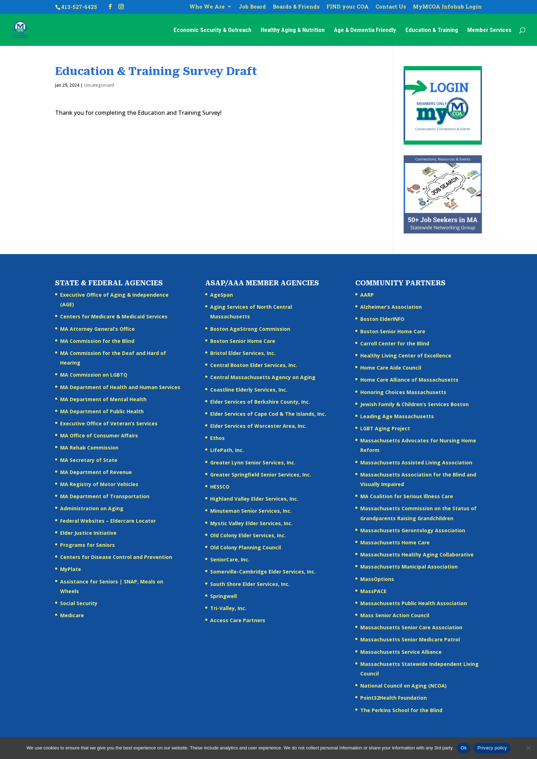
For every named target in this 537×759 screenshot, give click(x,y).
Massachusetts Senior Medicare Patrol (410, 639)
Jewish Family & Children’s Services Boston (414, 404)
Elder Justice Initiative (88, 532)
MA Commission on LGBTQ (93, 374)
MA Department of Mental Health (103, 399)
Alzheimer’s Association (391, 306)
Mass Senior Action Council (394, 615)
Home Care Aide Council (390, 367)
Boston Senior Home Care (242, 341)
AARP (367, 294)
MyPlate (70, 569)
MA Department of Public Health (102, 411)
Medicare (72, 615)
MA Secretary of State (88, 460)
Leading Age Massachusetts (397, 416)
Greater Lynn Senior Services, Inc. (253, 462)
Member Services (489, 30)
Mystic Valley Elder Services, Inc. (251, 523)
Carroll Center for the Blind (394, 343)
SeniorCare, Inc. (230, 559)
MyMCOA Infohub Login (447, 7)
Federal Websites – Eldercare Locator (108, 520)
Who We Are (207, 7)
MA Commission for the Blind (97, 341)
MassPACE (373, 591)
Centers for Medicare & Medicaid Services (114, 316)
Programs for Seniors (87, 545)
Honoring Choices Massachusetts (403, 392)
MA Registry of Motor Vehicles (99, 484)
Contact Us (391, 7)
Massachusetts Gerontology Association (412, 530)
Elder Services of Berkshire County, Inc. (260, 401)
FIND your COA (347, 7)
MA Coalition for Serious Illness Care (406, 496)
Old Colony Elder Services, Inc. (248, 535)
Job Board (252, 7)
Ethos (217, 438)
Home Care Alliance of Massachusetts (409, 379)
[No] (528, 748)
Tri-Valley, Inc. (228, 608)
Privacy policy (492, 747)
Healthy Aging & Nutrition (293, 30)
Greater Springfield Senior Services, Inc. (260, 474)
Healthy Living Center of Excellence (405, 355)
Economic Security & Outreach (212, 30)
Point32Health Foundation (393, 697)
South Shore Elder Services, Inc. (250, 584)
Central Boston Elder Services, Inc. (253, 365)
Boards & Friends (296, 7)
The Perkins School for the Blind (401, 710)
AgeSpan (221, 294)
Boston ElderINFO (382, 319)
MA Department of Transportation (104, 496)
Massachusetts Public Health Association (413, 603)
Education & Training (431, 30)
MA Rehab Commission (89, 447)
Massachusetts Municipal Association (409, 566)
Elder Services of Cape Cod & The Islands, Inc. (268, 413)
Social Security (78, 603)
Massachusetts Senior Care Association (411, 627)
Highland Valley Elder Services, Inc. (254, 498)
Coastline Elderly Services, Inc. (248, 389)
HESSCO (219, 486)
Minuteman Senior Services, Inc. (251, 510)
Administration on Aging (91, 508)
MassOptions (377, 579)
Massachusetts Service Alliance (401, 651)
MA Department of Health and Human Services (120, 387)
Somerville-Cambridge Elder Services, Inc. (263, 571)
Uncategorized (99, 85)
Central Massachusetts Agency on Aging (262, 377)
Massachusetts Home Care (395, 542)
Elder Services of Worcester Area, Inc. (258, 425)
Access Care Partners (237, 620)
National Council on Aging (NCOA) (403, 685)
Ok (464, 747)
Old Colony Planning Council (245, 547)
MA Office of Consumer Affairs (99, 435)
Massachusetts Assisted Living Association (416, 462)
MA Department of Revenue (96, 472)
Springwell (223, 596)
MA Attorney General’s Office (97, 328)
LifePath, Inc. (227, 450)
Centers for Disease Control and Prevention (116, 557)
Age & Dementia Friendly (365, 30)
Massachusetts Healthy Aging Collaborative (417, 554)
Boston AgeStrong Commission (250, 328)
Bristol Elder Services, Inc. (243, 353)
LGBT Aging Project (385, 428)
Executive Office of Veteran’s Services (109, 423)
